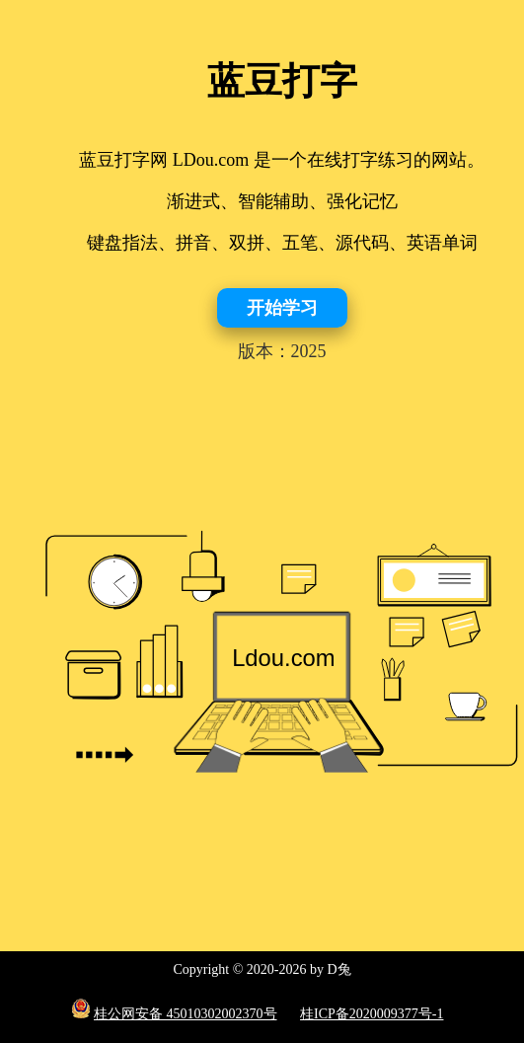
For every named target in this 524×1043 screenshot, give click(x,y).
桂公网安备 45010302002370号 (185, 1013)
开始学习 (282, 308)
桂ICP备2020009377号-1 (371, 1013)
